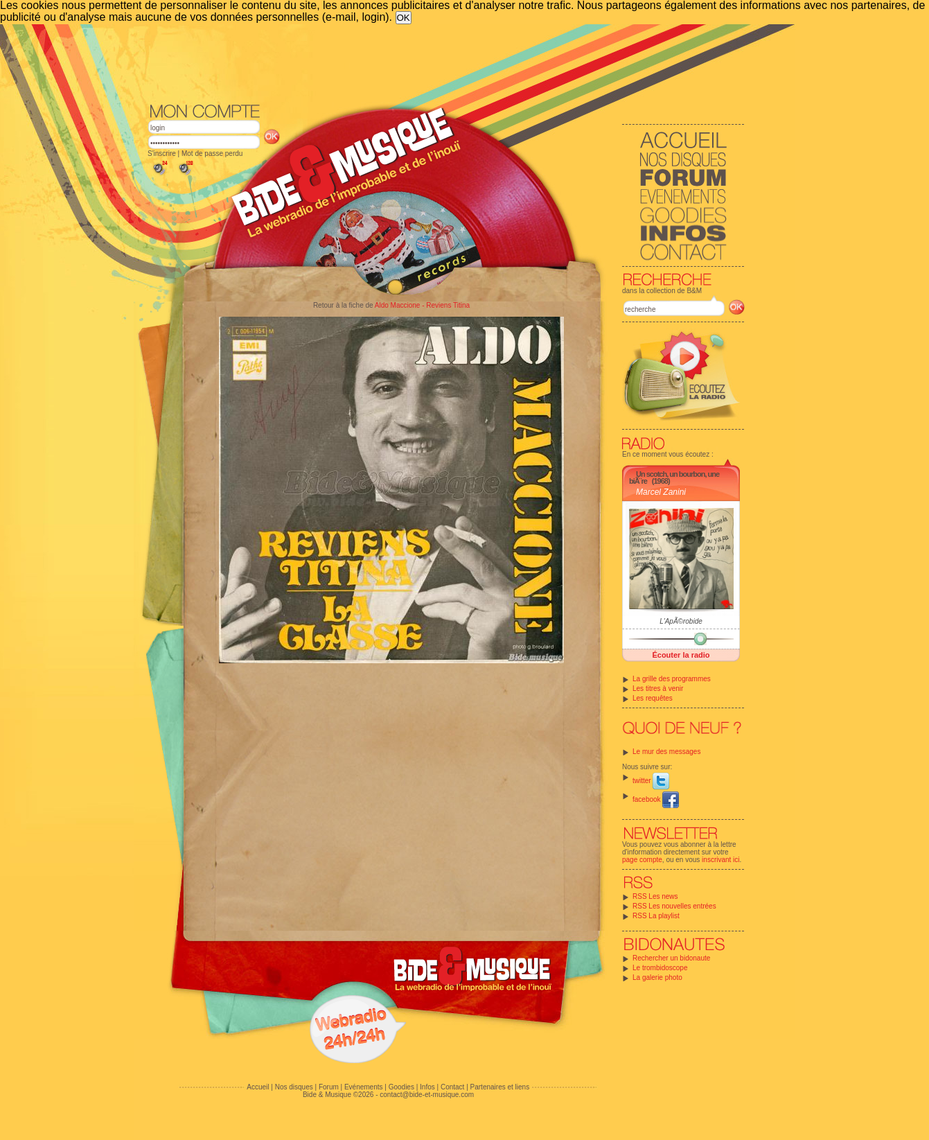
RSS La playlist (656, 916)
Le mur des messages (666, 751)
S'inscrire (162, 153)
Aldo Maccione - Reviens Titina (422, 305)
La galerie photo (657, 977)
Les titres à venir (657, 688)
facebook (655, 799)
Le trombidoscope (660, 968)
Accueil (258, 1087)
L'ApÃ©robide (681, 621)
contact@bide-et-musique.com (427, 1094)
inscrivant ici (720, 859)
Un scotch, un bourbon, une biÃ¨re (674, 477)
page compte (642, 859)
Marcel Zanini (661, 492)
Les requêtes (652, 698)
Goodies (401, 1087)
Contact (452, 1087)
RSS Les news (655, 896)
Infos (427, 1087)
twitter (650, 780)
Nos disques (294, 1087)
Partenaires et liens (500, 1087)
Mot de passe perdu (212, 153)
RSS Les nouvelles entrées (674, 906)
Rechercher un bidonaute (671, 958)
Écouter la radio (680, 655)
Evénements (363, 1087)
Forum (329, 1087)
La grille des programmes (671, 679)
